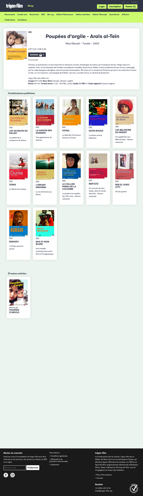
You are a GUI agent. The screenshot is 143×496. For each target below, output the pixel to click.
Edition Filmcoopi (100, 15)
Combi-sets (22, 15)
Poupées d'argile (14, 311)
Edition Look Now (83, 15)
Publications (10, 20)
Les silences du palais (18, 132)
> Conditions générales (58, 456)
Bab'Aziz (93, 183)
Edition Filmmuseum (64, 15)
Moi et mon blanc (42, 242)
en (128, 2)
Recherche (34, 15)
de (123, 2)
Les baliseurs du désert (123, 131)
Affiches (125, 15)
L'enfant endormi (41, 186)
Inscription (115, 6)
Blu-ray (50, 15)
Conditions (22, 20)
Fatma (65, 130)
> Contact (99, 478)
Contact (134, 2)
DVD (43, 15)
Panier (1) (131, 6)
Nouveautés (10, 15)
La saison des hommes (44, 131)
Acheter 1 (37, 55)
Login (102, 6)
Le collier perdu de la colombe (69, 186)
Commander (33, 60)
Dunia (12, 184)
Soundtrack (114, 15)
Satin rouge (96, 131)
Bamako (14, 241)
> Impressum (54, 465)
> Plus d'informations (103, 475)
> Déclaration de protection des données (58, 460)
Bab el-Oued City (122, 185)
